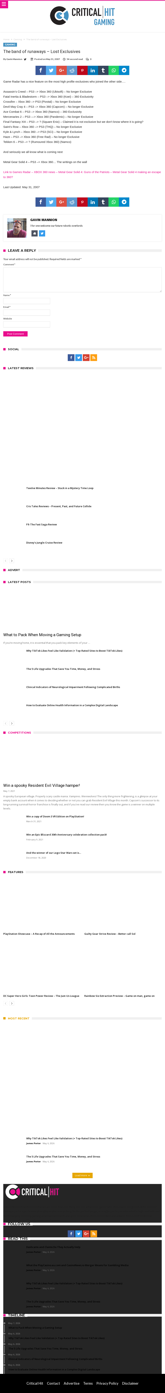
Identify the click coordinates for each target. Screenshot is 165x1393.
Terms (88, 1383)
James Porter (33, 1143)
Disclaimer (130, 1383)
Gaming (18, 39)
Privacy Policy (107, 1383)
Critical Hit (34, 1383)
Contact (53, 1383)
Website (7, 318)
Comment (9, 264)
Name (7, 295)
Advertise (72, 1383)
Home (6, 39)
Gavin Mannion (14, 59)
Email (6, 307)
